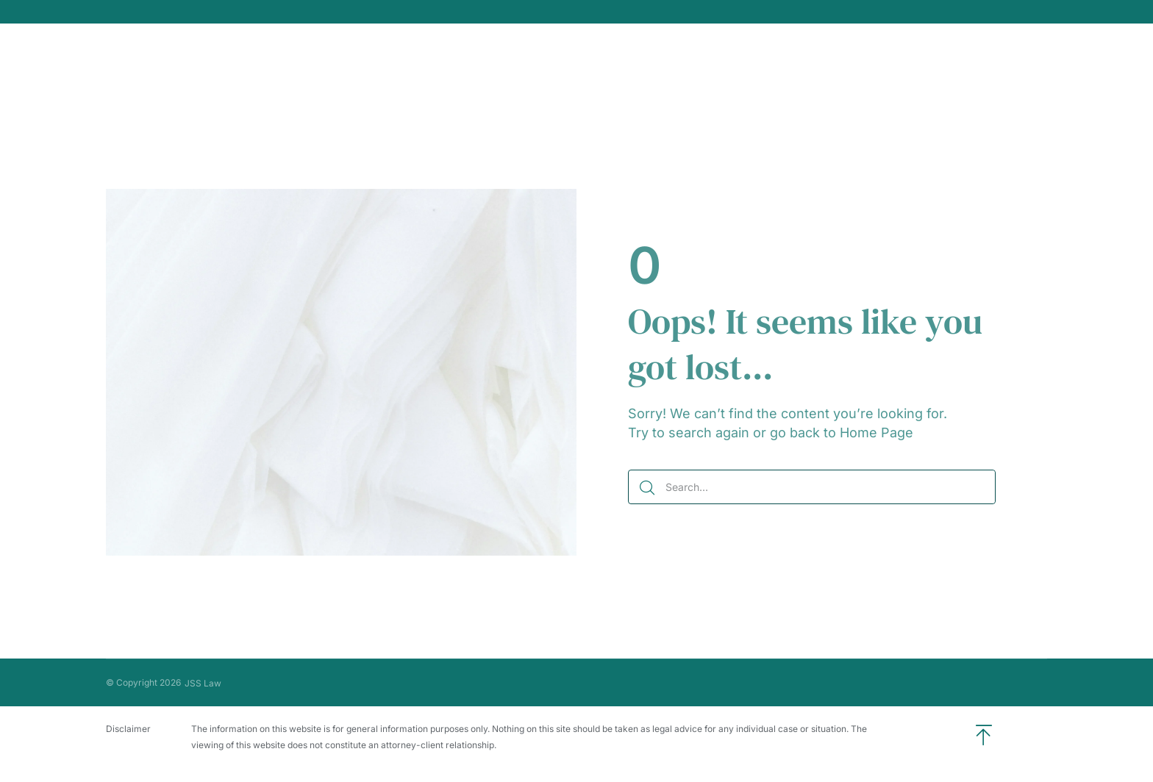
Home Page (876, 432)
